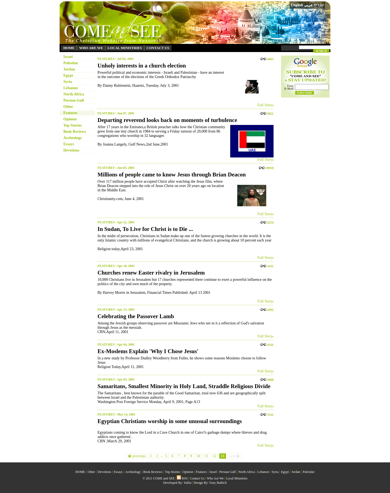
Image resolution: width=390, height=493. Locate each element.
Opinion (70, 119)
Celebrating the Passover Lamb (136, 316)
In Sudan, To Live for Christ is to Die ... (145, 229)
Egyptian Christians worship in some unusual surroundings (170, 421)
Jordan (69, 69)
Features (70, 113)
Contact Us (197, 478)
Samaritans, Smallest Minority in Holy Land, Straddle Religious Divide (184, 386)
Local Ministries (237, 478)
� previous (137, 456)
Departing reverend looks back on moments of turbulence (167, 120)
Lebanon (70, 88)
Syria (67, 82)
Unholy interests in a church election (142, 65)
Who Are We (215, 478)
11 (206, 456)
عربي (308, 5)
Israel (68, 57)
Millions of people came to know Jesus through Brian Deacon (172, 174)
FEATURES (106, 59)
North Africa (73, 94)
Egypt (68, 75)
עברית (319, 5)
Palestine (70, 63)
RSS (182, 478)
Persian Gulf (73, 100)
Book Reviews (74, 132)
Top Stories (72, 125)
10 (198, 456)
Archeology (72, 138)
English (297, 5)
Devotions (71, 150)
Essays (68, 144)
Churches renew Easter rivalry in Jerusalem (151, 272)
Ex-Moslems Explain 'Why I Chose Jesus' (148, 351)
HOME (68, 48)
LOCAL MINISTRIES (125, 48)
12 (214, 456)
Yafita (187, 483)
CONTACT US (158, 48)
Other (68, 107)
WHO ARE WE (91, 48)
